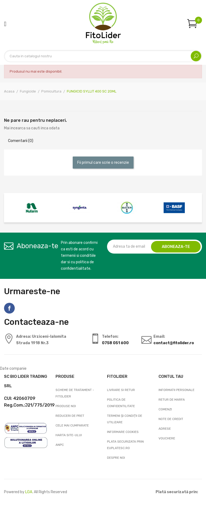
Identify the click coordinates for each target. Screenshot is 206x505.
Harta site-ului (69, 435)
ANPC (60, 445)
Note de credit (171, 419)
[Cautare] (103, 56)
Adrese (165, 429)
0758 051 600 (115, 343)
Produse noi (66, 406)
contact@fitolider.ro (173, 343)
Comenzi (165, 409)
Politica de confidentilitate (121, 403)
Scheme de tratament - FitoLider (75, 393)
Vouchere (167, 438)
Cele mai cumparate (72, 425)
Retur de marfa (172, 399)
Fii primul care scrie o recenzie (103, 162)
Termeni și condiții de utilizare (124, 419)
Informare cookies (123, 432)
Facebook (9, 308)
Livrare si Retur (121, 390)
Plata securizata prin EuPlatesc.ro (125, 445)
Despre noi (116, 458)
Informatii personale (176, 390)
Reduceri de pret (70, 416)
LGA (28, 492)
